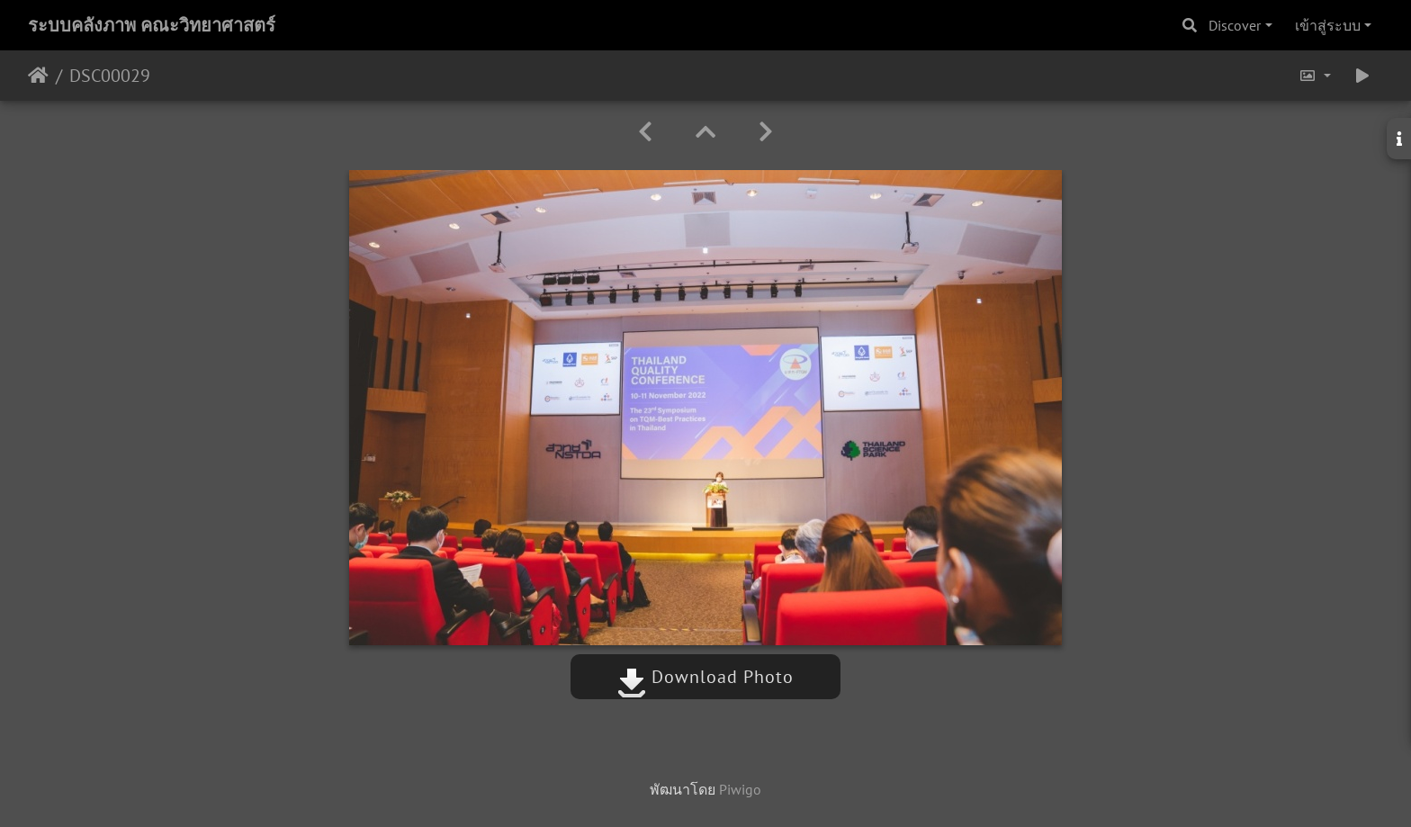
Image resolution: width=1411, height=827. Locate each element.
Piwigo (740, 789)
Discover (1235, 25)
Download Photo (705, 676)
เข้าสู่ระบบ (1328, 25)
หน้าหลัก (38, 75)
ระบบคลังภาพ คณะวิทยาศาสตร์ (151, 25)
